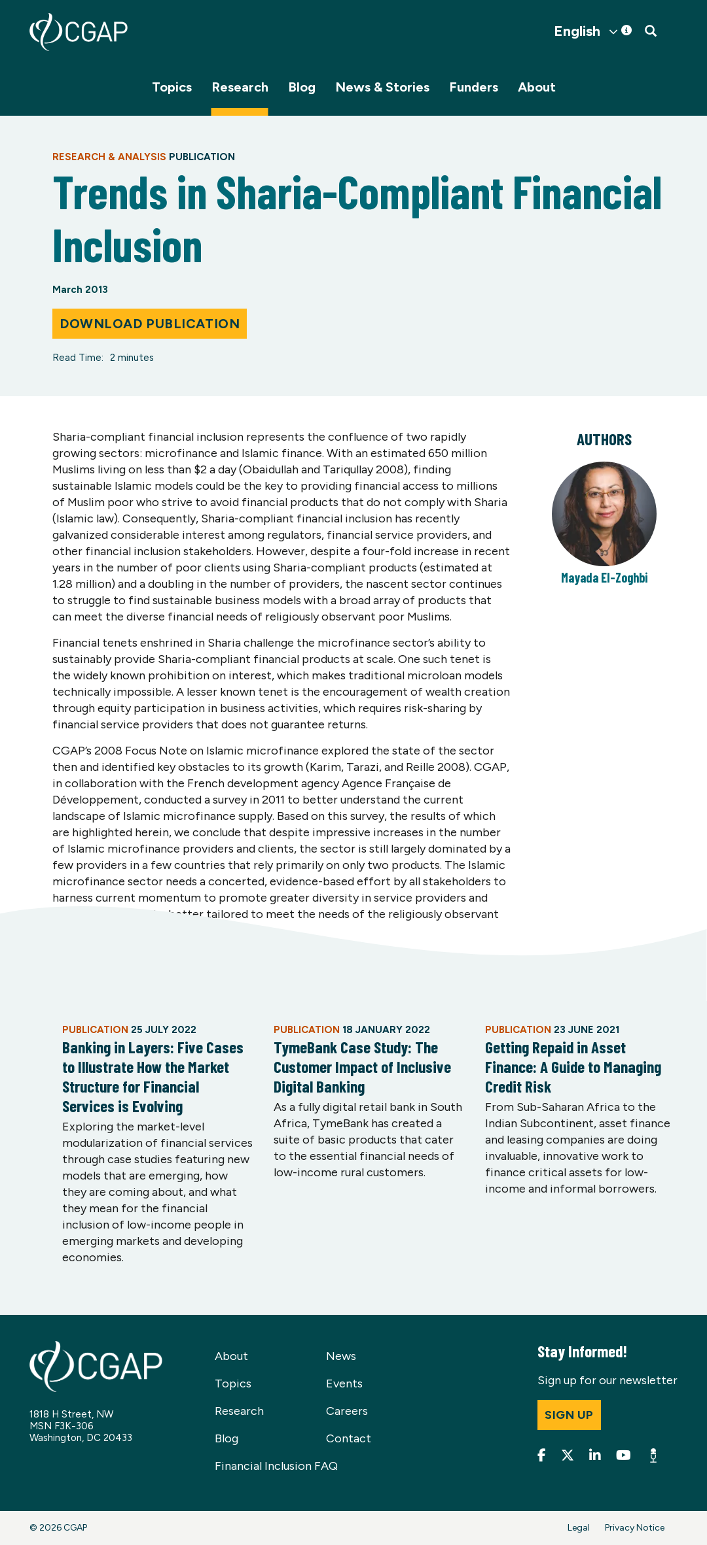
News (341, 1356)
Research (239, 87)
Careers (347, 1411)
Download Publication (150, 323)
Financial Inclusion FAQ (276, 1466)
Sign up (569, 1415)
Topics (172, 87)
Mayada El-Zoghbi (604, 577)
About (537, 87)
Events (344, 1383)
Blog (302, 87)
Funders (473, 87)
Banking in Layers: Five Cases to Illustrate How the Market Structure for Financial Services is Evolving (153, 1076)
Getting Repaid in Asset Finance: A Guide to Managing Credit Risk (573, 1066)
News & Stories (382, 87)
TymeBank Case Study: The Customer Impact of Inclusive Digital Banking (362, 1066)
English (577, 31)
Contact (348, 1438)
